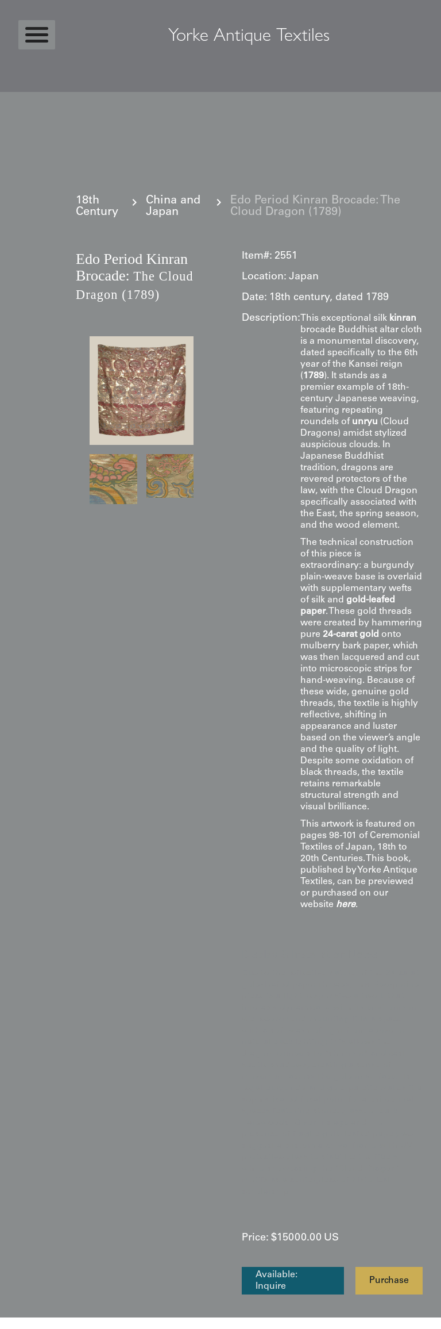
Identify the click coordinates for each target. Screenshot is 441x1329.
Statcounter (22, 1323)
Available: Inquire (276, 1280)
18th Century (97, 206)
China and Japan (173, 206)
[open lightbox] (142, 390)
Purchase (389, 1280)
